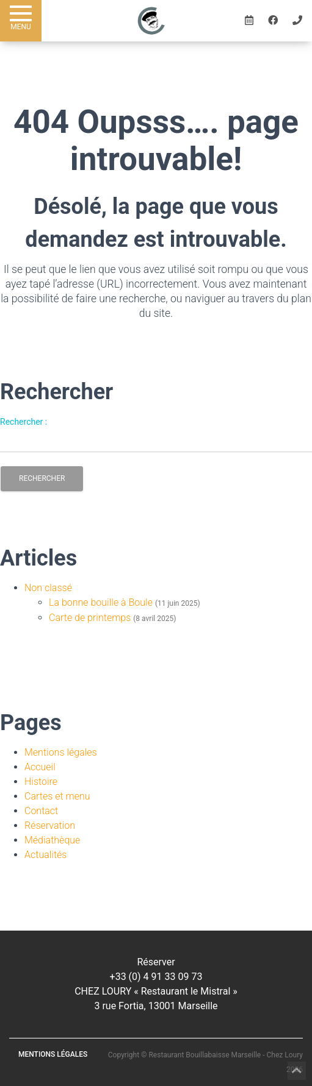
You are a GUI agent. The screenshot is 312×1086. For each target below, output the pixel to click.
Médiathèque (52, 840)
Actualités (45, 855)
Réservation (49, 825)
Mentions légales (60, 752)
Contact (41, 811)
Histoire (40, 781)
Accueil (40, 767)
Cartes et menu (57, 796)
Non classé (48, 588)
